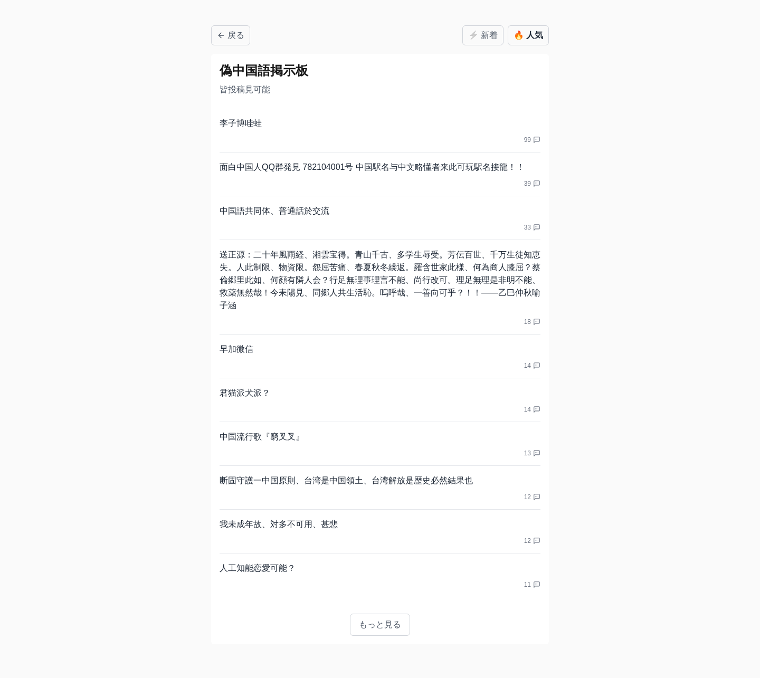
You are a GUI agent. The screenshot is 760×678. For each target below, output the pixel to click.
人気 (528, 35)
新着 (483, 35)
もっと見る (380, 624)
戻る (230, 35)
